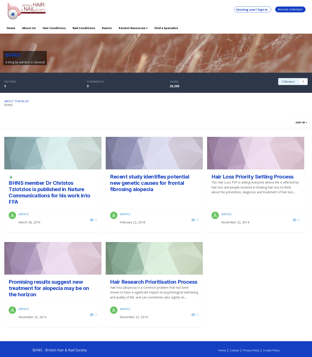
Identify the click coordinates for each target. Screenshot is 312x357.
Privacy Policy (251, 350)
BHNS (12, 55)
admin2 (24, 62)
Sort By (301, 122)
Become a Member (290, 9)
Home (11, 28)
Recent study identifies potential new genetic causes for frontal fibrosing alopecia (149, 183)
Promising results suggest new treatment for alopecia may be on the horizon (49, 288)
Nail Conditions (84, 28)
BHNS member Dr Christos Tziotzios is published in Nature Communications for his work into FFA (49, 192)
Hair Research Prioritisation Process (153, 282)
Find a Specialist (166, 28)
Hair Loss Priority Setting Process (252, 177)
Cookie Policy (271, 350)
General (39, 62)
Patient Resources (133, 28)
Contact (234, 350)
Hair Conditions (54, 28)
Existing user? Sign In (252, 9)
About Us (29, 28)
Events (107, 28)
